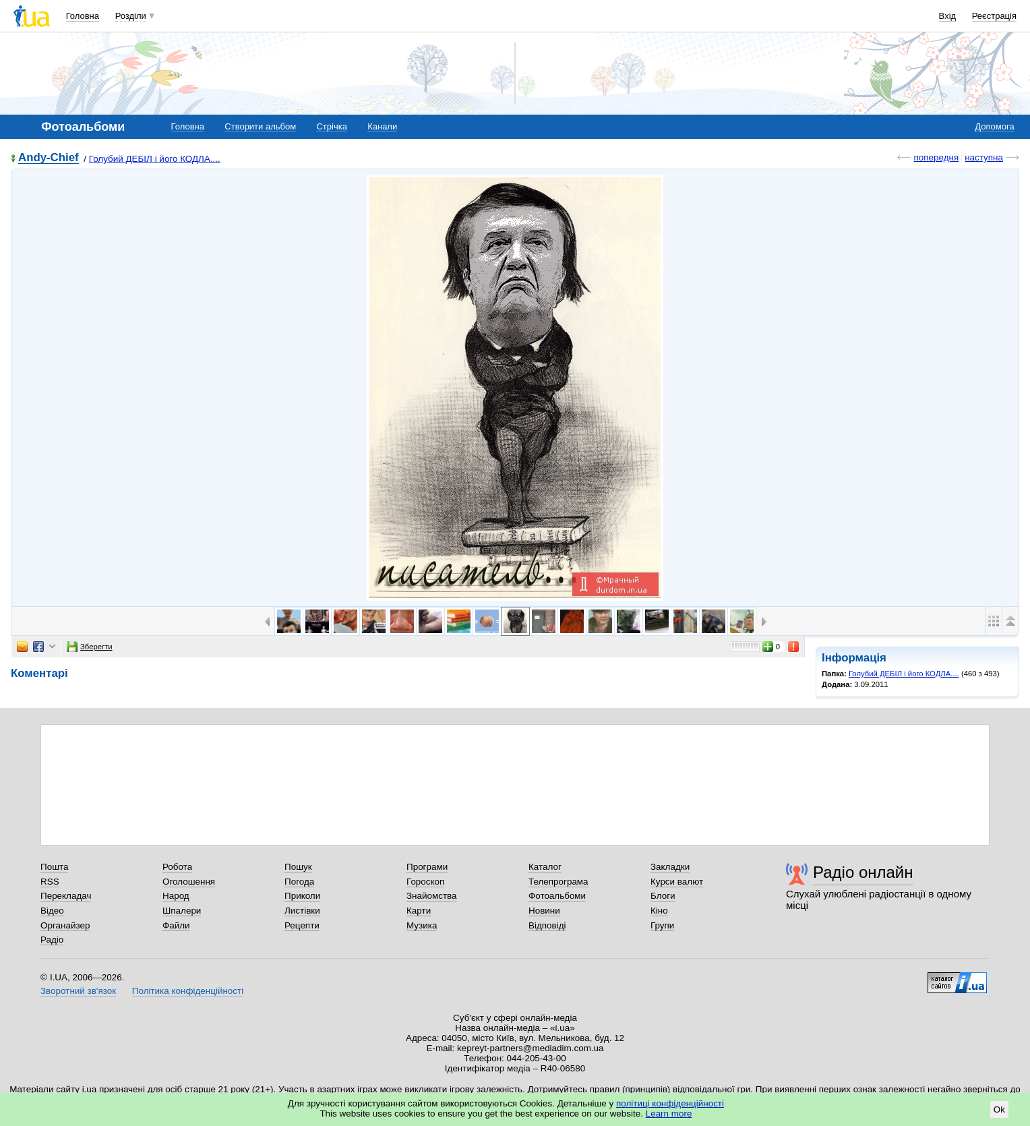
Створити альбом (260, 126)
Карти (418, 911)
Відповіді (547, 925)
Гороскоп (425, 882)
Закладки (670, 867)
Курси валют (676, 882)
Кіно (659, 911)
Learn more (669, 1113)
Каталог (545, 867)
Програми (427, 867)
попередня (936, 157)
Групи (662, 925)
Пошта (54, 867)
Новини (544, 911)
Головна (82, 16)
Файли (176, 925)
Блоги (662, 896)
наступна (984, 157)
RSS (49, 882)
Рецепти (302, 925)
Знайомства (431, 896)
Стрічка (331, 126)
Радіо (51, 940)
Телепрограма (558, 882)
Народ (175, 896)
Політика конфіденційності (187, 991)
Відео (52, 911)
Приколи (302, 896)
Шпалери (181, 911)
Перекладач (65, 896)
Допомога (994, 126)
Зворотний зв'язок (78, 991)
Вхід (948, 16)
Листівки (302, 911)
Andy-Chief (48, 158)
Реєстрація (994, 16)
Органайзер (65, 925)
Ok (999, 1109)
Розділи (130, 16)
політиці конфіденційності (670, 1103)
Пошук (298, 867)
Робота (177, 867)
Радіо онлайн (863, 872)
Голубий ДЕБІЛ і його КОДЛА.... (154, 159)
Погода (299, 882)
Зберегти (90, 646)
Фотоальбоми (557, 896)
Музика (421, 925)
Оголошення (188, 882)
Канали (382, 126)
